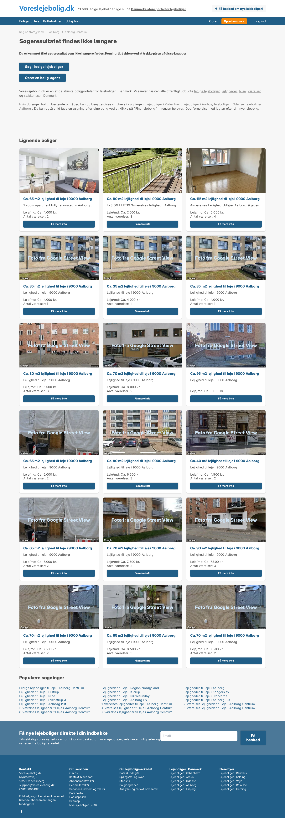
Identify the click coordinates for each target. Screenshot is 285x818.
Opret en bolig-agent (42, 78)
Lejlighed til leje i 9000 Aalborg (46, 292)
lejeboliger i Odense (229, 104)
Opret (213, 21)
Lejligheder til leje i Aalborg (204, 688)
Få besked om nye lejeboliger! (241, 9)
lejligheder (229, 91)
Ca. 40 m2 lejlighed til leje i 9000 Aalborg (224, 461)
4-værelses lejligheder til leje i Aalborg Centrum (137, 708)
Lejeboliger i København (164, 104)
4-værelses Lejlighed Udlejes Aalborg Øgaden (224, 205)
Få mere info (59, 223)
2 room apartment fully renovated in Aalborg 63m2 (61, 205)
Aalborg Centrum (76, 32)
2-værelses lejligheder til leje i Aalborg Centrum (219, 704)
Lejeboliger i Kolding (233, 776)
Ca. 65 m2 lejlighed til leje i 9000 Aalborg (57, 199)
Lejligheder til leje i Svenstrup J (42, 700)
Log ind (260, 21)
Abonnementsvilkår (81, 781)
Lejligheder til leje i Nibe (37, 696)
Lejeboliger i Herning (233, 789)
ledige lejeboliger (207, 91)
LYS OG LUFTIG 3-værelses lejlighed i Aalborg (141, 205)
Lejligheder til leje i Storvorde (205, 696)
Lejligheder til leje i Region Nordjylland (130, 688)
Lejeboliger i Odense (182, 781)
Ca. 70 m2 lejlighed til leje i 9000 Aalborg (141, 374)
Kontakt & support (81, 776)
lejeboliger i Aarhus (198, 104)
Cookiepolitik (77, 797)
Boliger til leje (29, 21)
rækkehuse (32, 96)
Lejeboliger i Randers (233, 773)
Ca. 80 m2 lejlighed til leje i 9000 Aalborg (141, 199)
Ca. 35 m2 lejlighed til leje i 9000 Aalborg (57, 286)
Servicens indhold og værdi (87, 789)
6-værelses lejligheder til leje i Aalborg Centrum (55, 712)
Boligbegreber (128, 785)
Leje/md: (30, 212)
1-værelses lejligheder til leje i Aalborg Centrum (136, 704)
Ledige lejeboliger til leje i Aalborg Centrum (51, 688)
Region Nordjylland (31, 31)
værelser (254, 91)
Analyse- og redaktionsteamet (139, 789)
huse (242, 91)
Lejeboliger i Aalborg (182, 785)
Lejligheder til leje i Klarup (120, 692)
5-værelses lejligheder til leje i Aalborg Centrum (219, 708)
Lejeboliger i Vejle (231, 781)
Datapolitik (76, 793)
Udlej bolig (73, 21)
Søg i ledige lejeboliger (44, 67)
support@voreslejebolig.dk (36, 785)
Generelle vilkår (79, 785)
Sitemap (74, 801)
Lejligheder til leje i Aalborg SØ (207, 700)
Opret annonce (234, 21)
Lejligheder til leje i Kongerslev (206, 692)
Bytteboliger (52, 21)
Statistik (124, 781)
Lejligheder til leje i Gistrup (39, 692)
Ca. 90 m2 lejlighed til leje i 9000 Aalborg (224, 548)
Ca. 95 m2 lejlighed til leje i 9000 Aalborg (224, 374)
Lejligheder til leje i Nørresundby (125, 696)
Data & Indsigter (129, 773)
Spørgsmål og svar (131, 776)
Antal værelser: (34, 216)
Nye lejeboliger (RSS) (83, 805)
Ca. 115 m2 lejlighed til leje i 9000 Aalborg (225, 199)
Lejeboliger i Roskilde (233, 785)
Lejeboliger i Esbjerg (182, 789)
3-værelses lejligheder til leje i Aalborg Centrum (55, 708)
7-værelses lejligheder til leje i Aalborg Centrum (137, 712)
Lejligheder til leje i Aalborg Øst (42, 704)
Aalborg (54, 31)
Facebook (21, 811)
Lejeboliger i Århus (181, 776)
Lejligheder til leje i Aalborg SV (124, 700)
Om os (73, 773)
